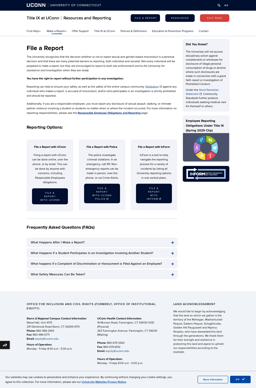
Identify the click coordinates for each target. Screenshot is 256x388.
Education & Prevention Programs (172, 31)
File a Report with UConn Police (102, 193)
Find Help (34, 31)
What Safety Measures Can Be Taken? (58, 274)
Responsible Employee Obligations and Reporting (109, 113)
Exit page (214, 18)
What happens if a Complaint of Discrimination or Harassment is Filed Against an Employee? (96, 264)
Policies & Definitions (134, 31)
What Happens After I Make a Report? (58, 242)
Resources (180, 18)
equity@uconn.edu (47, 339)
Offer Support (80, 31)
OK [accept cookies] (240, 379)
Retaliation (153, 86)
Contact (204, 31)
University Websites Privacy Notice (104, 382)
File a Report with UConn (50, 196)
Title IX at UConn (104, 31)
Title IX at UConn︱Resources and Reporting (69, 18)
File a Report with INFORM (154, 193)
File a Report (146, 18)
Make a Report (56, 31)
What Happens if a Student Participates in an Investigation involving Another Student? (92, 253)
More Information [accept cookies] (213, 379)
